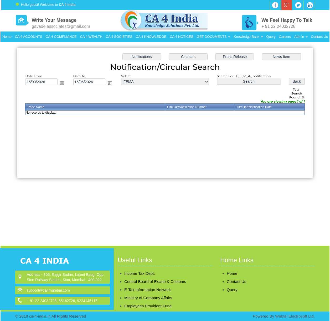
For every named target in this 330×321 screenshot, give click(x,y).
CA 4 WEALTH (91, 37)
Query (270, 37)
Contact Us (319, 37)
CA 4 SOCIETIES (119, 37)
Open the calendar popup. (64, 84)
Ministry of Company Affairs (148, 290)
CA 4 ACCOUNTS (28, 37)
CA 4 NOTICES (181, 37)
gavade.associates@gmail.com (61, 26)
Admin (300, 37)
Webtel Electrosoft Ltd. (295, 316)
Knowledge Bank (248, 37)
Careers (285, 37)
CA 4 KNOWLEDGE (151, 37)
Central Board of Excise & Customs (155, 274)
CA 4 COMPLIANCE (61, 37)
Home (7, 37)
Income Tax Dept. (139, 266)
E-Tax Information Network (147, 282)
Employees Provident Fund (148, 298)
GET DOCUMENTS (213, 37)
